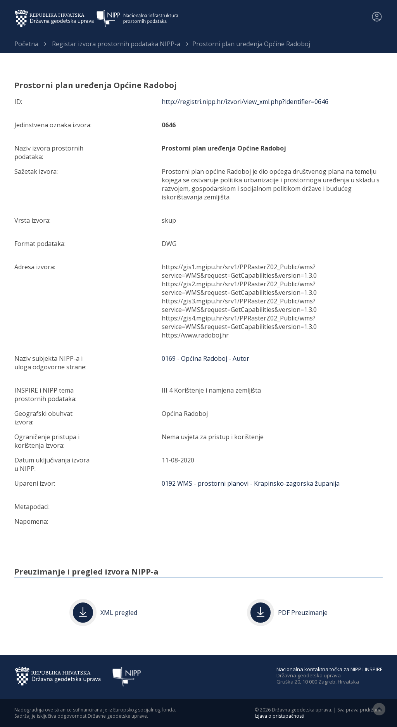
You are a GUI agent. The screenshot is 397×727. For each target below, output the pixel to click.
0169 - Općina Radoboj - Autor (205, 358)
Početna (26, 44)
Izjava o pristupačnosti (279, 716)
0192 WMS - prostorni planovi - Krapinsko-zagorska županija (251, 483)
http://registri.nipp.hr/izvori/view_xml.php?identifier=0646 (245, 101)
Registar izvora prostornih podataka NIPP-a (116, 44)
